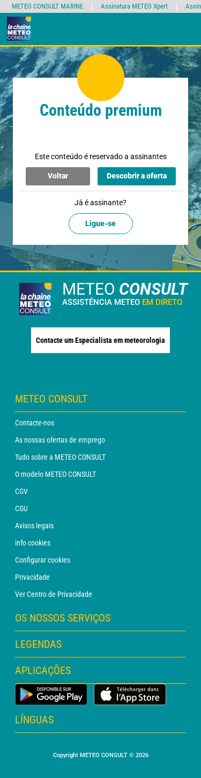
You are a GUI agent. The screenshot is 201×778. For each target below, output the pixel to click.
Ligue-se (100, 223)
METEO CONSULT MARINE (47, 6)
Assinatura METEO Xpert (134, 6)
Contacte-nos (34, 422)
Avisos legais (34, 525)
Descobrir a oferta (137, 175)
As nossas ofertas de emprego (60, 440)
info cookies (32, 542)
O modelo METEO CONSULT (55, 474)
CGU (21, 508)
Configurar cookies (42, 560)
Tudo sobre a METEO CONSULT (60, 457)
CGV (21, 491)
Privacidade (32, 577)
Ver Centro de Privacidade (53, 594)
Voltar (58, 175)
